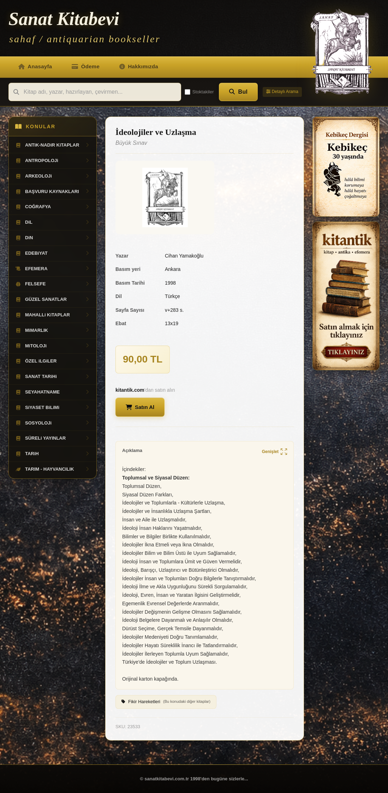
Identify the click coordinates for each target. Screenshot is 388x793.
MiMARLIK (52, 330)
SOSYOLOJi (52, 423)
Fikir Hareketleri (165, 702)
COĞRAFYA (52, 207)
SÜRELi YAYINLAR (52, 438)
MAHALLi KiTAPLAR (52, 315)
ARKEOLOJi (52, 176)
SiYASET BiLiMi (52, 407)
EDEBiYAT (52, 253)
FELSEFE (52, 284)
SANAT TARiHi (52, 376)
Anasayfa (35, 66)
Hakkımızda (138, 66)
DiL (52, 222)
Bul (238, 92)
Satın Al (140, 407)
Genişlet (274, 452)
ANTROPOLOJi (52, 160)
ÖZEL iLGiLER (52, 361)
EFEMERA (52, 269)
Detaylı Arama (282, 91)
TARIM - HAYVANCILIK (52, 469)
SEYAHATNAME (52, 392)
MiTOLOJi (52, 346)
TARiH (52, 454)
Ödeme (86, 66)
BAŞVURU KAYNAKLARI (52, 191)
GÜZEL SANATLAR (52, 299)
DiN (52, 238)
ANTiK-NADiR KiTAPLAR (52, 145)
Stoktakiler (199, 92)
